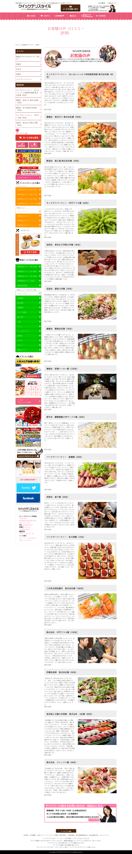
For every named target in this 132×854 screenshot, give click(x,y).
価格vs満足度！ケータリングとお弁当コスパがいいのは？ (82, 840)
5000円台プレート (23, 225)
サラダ (19, 340)
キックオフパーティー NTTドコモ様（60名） (27, 116)
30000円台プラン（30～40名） (27, 194)
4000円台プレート (23, 220)
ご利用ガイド (112, 3)
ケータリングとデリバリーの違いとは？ (83, 847)
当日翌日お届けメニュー (25, 177)
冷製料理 (20, 307)
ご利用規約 (70, 835)
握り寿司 (20, 317)
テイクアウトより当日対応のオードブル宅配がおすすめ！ (66, 843)
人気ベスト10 (21, 293)
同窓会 (18, 74)
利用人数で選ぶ (22, 285)
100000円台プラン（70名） (26, 281)
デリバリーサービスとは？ (45, 847)
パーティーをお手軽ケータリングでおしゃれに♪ (73, 838)
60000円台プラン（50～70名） (27, 199)
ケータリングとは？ (49, 838)
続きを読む (48, 109)
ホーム (17, 45)
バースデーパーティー (24, 79)
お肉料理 (20, 298)
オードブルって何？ (61, 847)
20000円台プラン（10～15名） (27, 266)
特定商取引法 (93, 835)
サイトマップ (104, 835)
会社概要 (102, 3)
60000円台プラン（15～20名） (27, 276)
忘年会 (18, 69)
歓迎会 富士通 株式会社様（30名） (26, 109)
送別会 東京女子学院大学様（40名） (27, 124)
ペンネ (19, 326)
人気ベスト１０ (22, 211)
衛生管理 (62, 835)
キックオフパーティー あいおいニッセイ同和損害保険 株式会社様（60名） (27, 92)
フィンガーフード (23, 331)
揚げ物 (19, 336)
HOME (26, 835)
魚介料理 (20, 303)
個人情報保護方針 (82, 835)
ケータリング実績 (52, 835)
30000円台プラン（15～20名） (27, 271)
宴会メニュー (21, 350)
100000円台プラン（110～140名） (28, 203)
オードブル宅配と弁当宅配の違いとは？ (66, 845)
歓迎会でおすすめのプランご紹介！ (27, 58)
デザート (20, 345)
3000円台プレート (23, 216)
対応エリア (41, 835)
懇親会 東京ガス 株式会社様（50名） (27, 101)
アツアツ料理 (21, 312)
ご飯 (18, 321)
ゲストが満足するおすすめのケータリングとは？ (46, 840)
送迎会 (18, 64)
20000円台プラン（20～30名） (27, 189)
